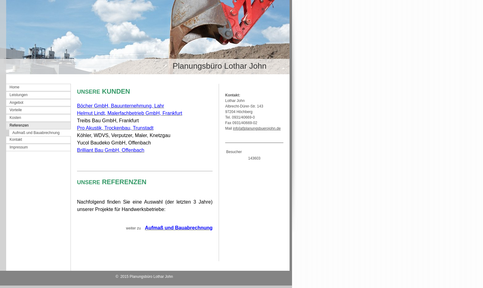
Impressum (19, 147)
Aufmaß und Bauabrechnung (35, 133)
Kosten (15, 118)
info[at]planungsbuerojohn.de (257, 128)
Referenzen (19, 125)
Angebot (16, 102)
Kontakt (16, 139)
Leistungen (19, 95)
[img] (145, 37)
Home (14, 87)
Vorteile (16, 110)
